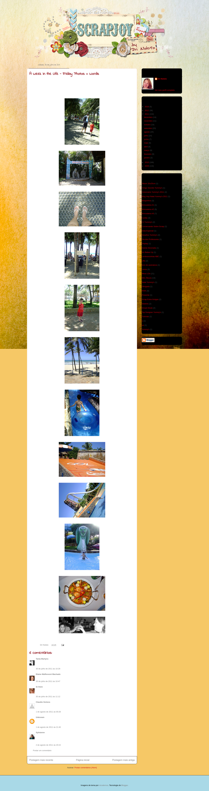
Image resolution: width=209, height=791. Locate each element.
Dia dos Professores (150, 239)
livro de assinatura (149, 265)
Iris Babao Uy (147, 252)
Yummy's (145, 329)
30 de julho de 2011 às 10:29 (48, 669)
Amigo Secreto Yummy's (152, 188)
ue (143, 325)
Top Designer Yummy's (151, 312)
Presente (145, 295)
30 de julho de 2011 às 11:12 (48, 696)
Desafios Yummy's (149, 235)
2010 (147, 162)
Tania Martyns (42, 659)
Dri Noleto (44, 645)
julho (146, 136)
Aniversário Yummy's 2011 (153, 192)
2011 (147, 114)
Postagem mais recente (41, 760)
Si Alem (39, 687)
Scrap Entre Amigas (150, 299)
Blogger (124, 785)
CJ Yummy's (147, 222)
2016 (147, 107)
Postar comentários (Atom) (85, 767)
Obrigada (145, 286)
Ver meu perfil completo (165, 90)
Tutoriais (145, 316)
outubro (147, 125)
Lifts (143, 261)
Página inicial (82, 760)
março (147, 150)
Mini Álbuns (147, 278)
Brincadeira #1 (148, 205)
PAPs (144, 291)
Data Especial (147, 231)
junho (146, 139)
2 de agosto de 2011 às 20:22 (48, 745)
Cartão (144, 218)
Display (145, 243)
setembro (148, 128)
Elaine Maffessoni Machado (48, 674)
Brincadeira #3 (148, 213)
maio (146, 143)
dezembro (148, 117)
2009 (147, 166)
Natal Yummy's (148, 282)
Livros (144, 269)
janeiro (147, 158)
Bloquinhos (146, 201)
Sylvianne (40, 732)
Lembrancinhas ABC (150, 256)
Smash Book (147, 308)
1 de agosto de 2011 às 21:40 (48, 727)
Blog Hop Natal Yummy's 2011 (154, 196)
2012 (147, 110)
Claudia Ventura (43, 702)
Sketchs (145, 304)
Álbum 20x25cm (148, 183)
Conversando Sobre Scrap (153, 226)
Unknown (40, 717)
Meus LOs (146, 273)
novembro (148, 121)
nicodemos (103, 785)
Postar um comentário (42, 750)
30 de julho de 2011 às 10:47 (48, 681)
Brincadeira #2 (148, 209)
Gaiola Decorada (149, 248)
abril (146, 147)
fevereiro (148, 154)
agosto (147, 132)
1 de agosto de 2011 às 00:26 (48, 712)
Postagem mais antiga (123, 760)
